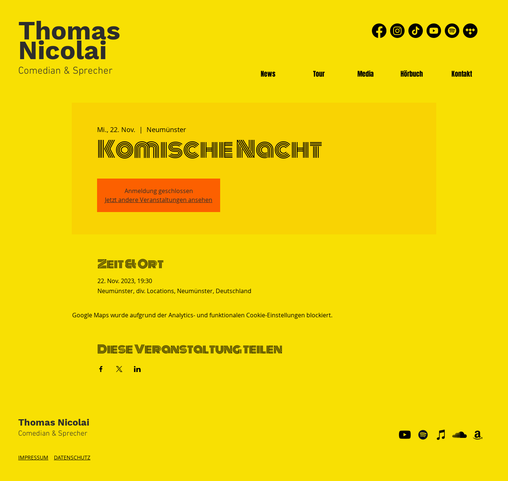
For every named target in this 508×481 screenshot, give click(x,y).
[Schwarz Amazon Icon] (477, 434)
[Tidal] (470, 30)
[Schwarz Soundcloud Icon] (459, 434)
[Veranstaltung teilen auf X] (119, 369)
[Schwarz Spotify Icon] (423, 434)
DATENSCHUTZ (72, 457)
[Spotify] (452, 30)
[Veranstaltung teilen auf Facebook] (101, 369)
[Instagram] (397, 30)
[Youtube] (434, 30)
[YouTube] (405, 434)
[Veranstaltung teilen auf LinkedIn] (137, 369)
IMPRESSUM (33, 457)
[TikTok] (415, 30)
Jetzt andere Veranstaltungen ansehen (158, 200)
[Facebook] (379, 30)
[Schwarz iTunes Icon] (441, 434)
